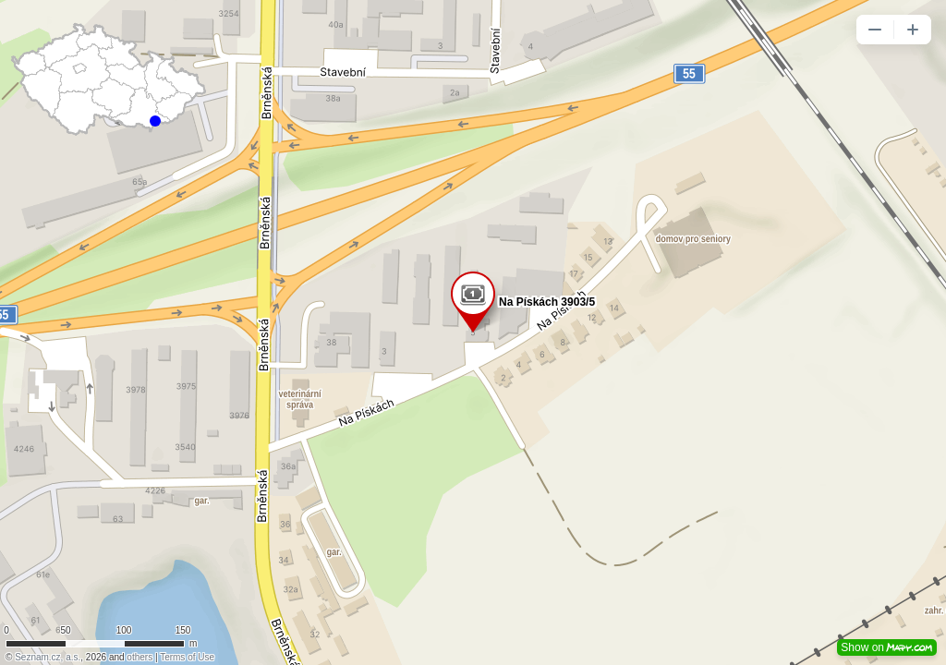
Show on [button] (887, 647)
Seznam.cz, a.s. (47, 657)
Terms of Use (187, 657)
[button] (874, 29)
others (139, 657)
